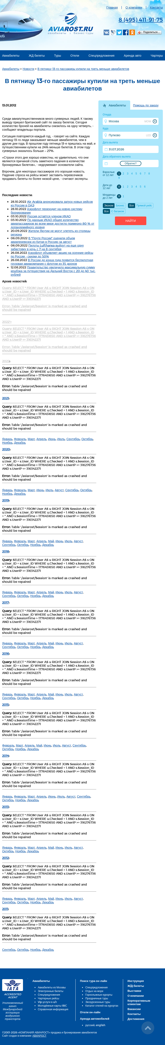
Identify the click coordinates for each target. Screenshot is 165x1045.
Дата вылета (110, 142)
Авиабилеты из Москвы (52, 987)
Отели (74, 55)
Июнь (52, 439)
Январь (7, 439)
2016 (5, 653)
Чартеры (157, 55)
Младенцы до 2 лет (109, 196)
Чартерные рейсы (48, 998)
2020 (6, 449)
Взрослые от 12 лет (109, 174)
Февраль (20, 439)
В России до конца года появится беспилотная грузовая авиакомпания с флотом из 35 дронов (52, 261)
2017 (5, 602)
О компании (133, 7)
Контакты (156, 7)
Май (51, 541)
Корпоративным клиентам (138, 1002)
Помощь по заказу (146, 105)
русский (90, 1025)
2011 (5, 909)
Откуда (107, 114)
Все (131, 205)
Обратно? (131, 163)
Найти (130, 221)
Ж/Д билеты (135, 985)
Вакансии (134, 1009)
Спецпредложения (102, 55)
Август (59, 490)
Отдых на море (94, 990)
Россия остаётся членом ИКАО (49, 216)
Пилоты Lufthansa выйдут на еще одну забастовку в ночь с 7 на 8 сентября (47, 247)
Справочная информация (53, 1009)
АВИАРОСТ (39, 1035)
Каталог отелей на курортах (101, 1005)
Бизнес (120, 205)
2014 (5, 755)
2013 (5, 807)
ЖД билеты (37, 55)
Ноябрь (7, 442)
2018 (5, 551)
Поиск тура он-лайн (93, 981)
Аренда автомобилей (94, 1018)
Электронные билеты (50, 990)
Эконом (108, 205)
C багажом (117, 211)
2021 (5, 398)
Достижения (135, 1019)
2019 (5, 500)
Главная (112, 7)
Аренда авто (132, 55)
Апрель (41, 439)
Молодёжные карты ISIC (52, 1005)
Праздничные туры (96, 998)
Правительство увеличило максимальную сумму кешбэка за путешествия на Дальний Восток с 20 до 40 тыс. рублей (53, 270)
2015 (5, 704)
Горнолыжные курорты (98, 994)
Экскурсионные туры (97, 1001)
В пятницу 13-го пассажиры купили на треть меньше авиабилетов (83, 69)
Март (31, 439)
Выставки (134, 990)
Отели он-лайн (90, 1012)
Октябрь (87, 439)
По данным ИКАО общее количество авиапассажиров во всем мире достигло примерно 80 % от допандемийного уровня (52, 223)
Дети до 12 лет (107, 187)
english (100, 1025)
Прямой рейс (144, 205)
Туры (57, 55)
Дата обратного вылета (117, 156)
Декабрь (20, 442)
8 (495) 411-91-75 (141, 19)
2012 (5, 858)
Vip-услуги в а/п (47, 1001)
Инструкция (135, 981)
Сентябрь (73, 439)
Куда (105, 128)
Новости (28, 69)
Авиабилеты (10, 55)
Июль (61, 439)
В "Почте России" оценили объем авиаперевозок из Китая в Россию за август (43, 240)
